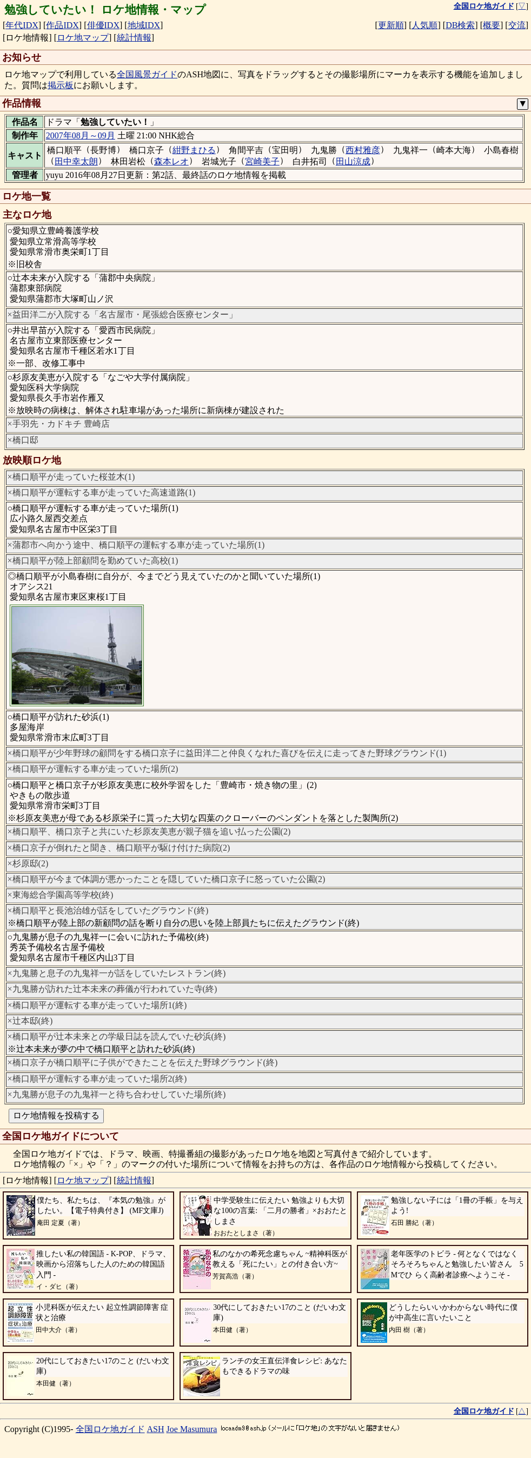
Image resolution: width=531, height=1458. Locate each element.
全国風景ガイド (147, 74)
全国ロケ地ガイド (110, 1429)
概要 (491, 25)
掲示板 (61, 85)
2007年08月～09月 (80, 135)
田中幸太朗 (76, 161)
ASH (155, 1429)
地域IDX (144, 25)
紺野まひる (194, 150)
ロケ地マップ (83, 37)
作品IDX (62, 25)
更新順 (391, 25)
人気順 (424, 25)
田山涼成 (353, 161)
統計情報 (134, 37)
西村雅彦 (363, 150)
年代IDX (21, 25)
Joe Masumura (192, 1429)
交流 (517, 25)
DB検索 (460, 25)
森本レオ (171, 161)
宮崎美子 (262, 161)
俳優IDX (103, 25)
